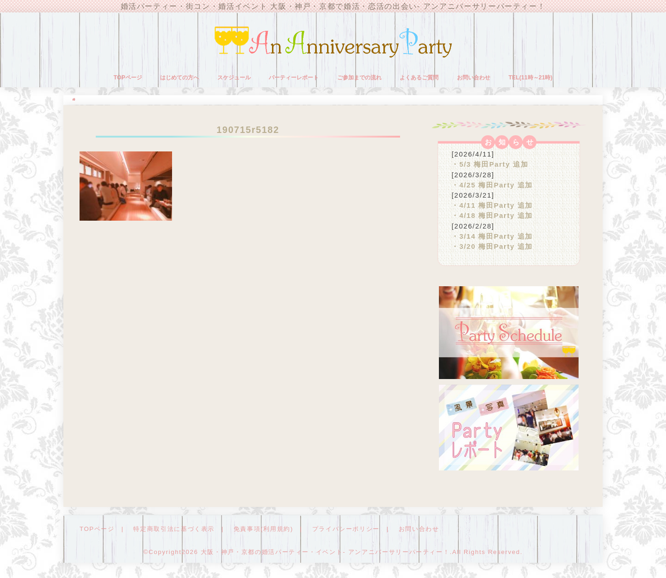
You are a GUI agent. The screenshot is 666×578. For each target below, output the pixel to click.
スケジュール (234, 77)
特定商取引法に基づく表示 (174, 528)
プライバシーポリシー (346, 528)
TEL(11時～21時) (530, 77)
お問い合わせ (473, 77)
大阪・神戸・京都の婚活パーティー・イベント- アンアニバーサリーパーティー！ (325, 551)
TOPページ (128, 77)
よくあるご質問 (419, 77)
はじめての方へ (179, 77)
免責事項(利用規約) (263, 528)
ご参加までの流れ (359, 77)
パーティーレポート (294, 77)
